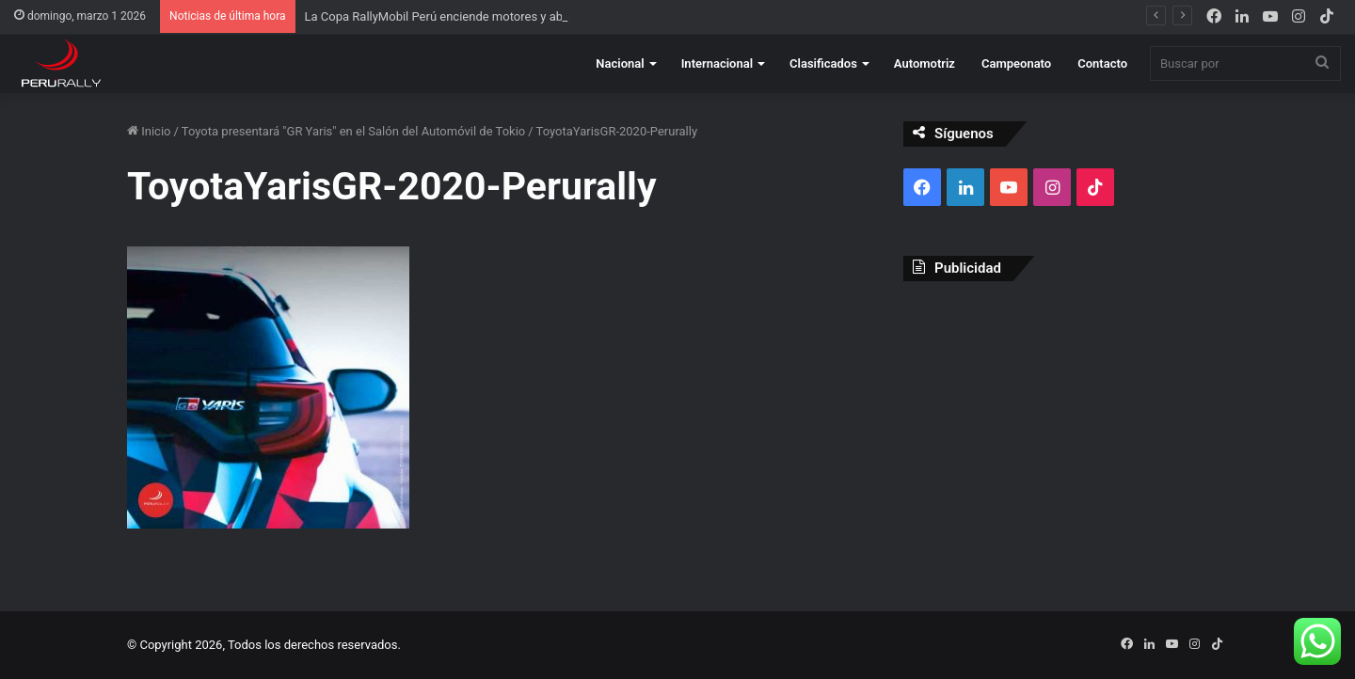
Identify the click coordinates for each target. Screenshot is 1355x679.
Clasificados (823, 63)
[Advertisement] (1065, 431)
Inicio (148, 131)
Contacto (1102, 63)
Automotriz (924, 63)
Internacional (717, 63)
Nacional (620, 63)
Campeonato (1016, 63)
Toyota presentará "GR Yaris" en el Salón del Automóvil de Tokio (353, 131)
